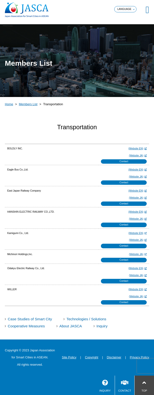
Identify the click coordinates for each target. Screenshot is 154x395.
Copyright (91, 357)
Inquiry (102, 326)
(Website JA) (136, 155)
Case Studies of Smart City (30, 319)
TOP (144, 390)
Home (9, 104)
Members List (28, 104)
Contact (124, 161)
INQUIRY (105, 390)
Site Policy (69, 357)
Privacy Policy (139, 357)
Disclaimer (114, 357)
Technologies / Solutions (86, 319)
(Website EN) (135, 148)
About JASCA (70, 326)
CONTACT (124, 390)
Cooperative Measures (26, 326)
